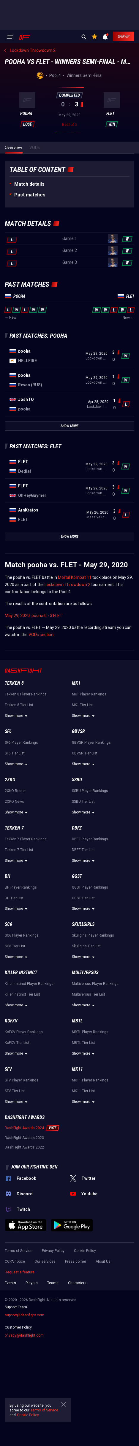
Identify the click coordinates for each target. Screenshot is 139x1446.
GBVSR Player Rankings (91, 742)
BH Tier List (14, 898)
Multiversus (85, 972)
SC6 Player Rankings (22, 935)
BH (7, 876)
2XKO (10, 779)
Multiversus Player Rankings (95, 984)
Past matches (29, 195)
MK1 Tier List (82, 705)
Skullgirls (83, 924)
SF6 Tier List (15, 753)
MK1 (76, 683)
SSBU (77, 779)
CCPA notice (15, 1261)
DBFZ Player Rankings (90, 839)
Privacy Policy (53, 1251)
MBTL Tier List (83, 1043)
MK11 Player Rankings (90, 1080)
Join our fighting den (34, 1167)
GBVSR (78, 731)
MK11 (77, 1069)
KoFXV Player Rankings (24, 1032)
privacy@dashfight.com (24, 1335)
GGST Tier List (83, 898)
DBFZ (77, 828)
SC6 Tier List (15, 946)
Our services (45, 1261)
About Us (103, 1261)
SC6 (8, 924)
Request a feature (19, 1272)
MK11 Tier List (83, 1091)
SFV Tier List (15, 1091)
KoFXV (11, 1021)
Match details (29, 184)
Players (32, 1283)
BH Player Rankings (21, 887)
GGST (77, 876)
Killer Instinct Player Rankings (29, 984)
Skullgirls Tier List (86, 946)
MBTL (77, 1021)
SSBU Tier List (83, 801)
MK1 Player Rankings (89, 694)
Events (10, 1283)
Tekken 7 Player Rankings (26, 839)
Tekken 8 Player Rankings (26, 694)
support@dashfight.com (24, 1315)
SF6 (8, 731)
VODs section (41, 634)
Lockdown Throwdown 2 (67, 584)
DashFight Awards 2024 (24, 1128)
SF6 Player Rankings (21, 742)
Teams (53, 1283)
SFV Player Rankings (21, 1080)
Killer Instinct (21, 972)
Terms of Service (18, 1251)
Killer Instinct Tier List (22, 994)
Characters (77, 1283)
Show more (17, 716)
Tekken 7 (14, 828)
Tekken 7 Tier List (19, 850)
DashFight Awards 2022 (24, 1147)
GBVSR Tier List (84, 753)
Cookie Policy (85, 1251)
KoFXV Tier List (17, 1043)
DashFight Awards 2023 (24, 1138)
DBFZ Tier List (83, 850)
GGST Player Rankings (90, 887)
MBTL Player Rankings (90, 1032)
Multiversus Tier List (88, 994)
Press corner (75, 1261)
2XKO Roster (15, 791)
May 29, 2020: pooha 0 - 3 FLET (33, 615)
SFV (8, 1069)
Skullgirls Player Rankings (93, 935)
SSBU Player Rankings (90, 791)
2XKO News (14, 801)
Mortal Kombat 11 (74, 577)
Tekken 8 (14, 683)
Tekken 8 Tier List (19, 705)
